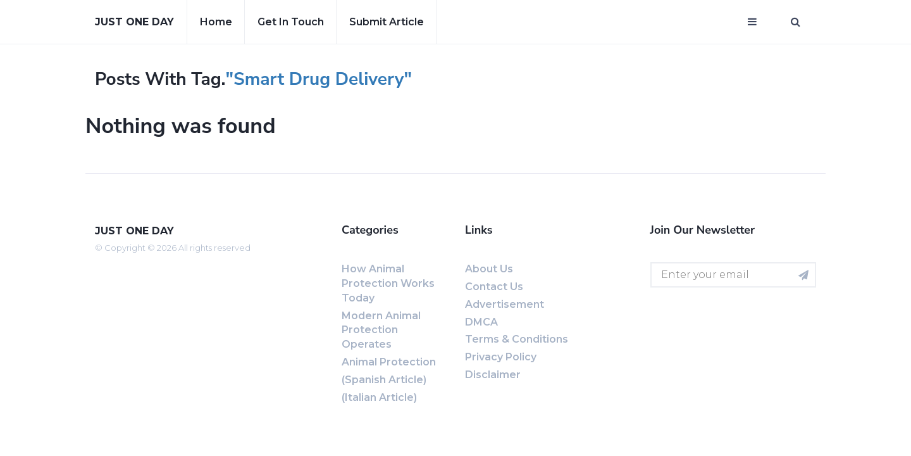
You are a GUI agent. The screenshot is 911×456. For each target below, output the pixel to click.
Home (216, 22)
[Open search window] (795, 22)
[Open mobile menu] (752, 22)
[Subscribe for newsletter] (803, 275)
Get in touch (290, 22)
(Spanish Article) (384, 380)
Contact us (494, 287)
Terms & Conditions (516, 339)
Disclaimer (493, 375)
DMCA (481, 322)
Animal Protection (389, 362)
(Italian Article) (379, 397)
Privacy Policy (500, 357)
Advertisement (504, 304)
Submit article (386, 22)
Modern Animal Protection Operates (381, 330)
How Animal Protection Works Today (388, 283)
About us (489, 269)
